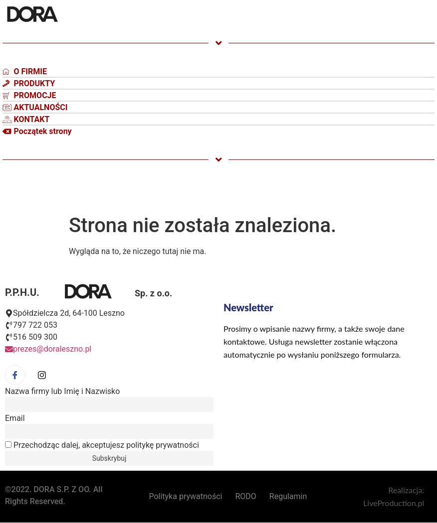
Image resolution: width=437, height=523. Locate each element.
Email (15, 418)
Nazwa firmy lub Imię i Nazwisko (62, 391)
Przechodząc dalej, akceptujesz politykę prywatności (102, 445)
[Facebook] (15, 375)
